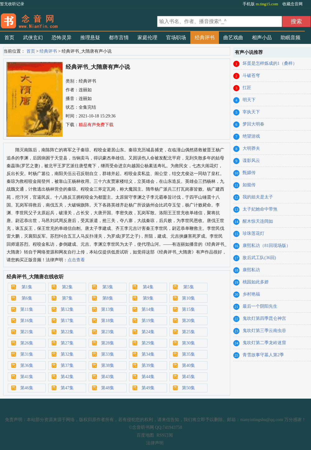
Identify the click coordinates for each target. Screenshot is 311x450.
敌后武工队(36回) (259, 257)
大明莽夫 (251, 148)
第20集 (188, 320)
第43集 (107, 376)
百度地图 (145, 435)
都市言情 (119, 37)
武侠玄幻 (33, 37)
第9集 (148, 298)
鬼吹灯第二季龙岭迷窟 (264, 342)
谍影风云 (251, 160)
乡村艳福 (251, 294)
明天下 (249, 99)
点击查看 (76, 260)
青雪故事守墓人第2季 (263, 355)
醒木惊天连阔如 (258, 221)
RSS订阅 (164, 435)
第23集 (107, 331)
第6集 (26, 298)
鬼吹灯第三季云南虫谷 (264, 330)
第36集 (26, 365)
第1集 (26, 287)
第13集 (107, 309)
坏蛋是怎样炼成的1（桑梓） (270, 63)
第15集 (188, 309)
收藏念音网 (292, 4)
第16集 (26, 320)
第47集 (67, 388)
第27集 (67, 343)
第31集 (26, 354)
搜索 (296, 21)
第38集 (107, 365)
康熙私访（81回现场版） (266, 245)
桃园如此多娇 (256, 282)
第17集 (67, 320)
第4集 (148, 287)
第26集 (26, 343)
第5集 (188, 287)
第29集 (148, 343)
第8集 (107, 298)
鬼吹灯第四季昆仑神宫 (264, 318)
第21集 (26, 331)
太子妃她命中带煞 (260, 209)
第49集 (148, 388)
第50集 (188, 388)
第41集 (26, 376)
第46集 (26, 388)
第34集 (148, 354)
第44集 (148, 376)
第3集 (107, 287)
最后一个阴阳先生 (260, 306)
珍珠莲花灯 (253, 233)
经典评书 (205, 37)
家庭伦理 (147, 37)
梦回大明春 (253, 124)
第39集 (148, 365)
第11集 (26, 309)
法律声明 (155, 443)
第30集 (188, 343)
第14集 (148, 309)
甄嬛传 (249, 172)
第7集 (67, 298)
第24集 (148, 331)
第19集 (148, 320)
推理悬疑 (90, 37)
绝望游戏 (251, 136)
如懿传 (249, 184)
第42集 (67, 376)
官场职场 (176, 37)
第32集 (67, 354)
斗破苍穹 (251, 75)
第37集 (67, 365)
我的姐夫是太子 (258, 197)
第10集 (188, 298)
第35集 (188, 354)
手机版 (261, 4)
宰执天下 (251, 112)
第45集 (188, 376)
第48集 (107, 388)
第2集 (67, 287)
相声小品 (262, 37)
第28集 (107, 343)
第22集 (67, 331)
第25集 (188, 331)
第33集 (107, 354)
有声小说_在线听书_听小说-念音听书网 (78, 19)
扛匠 (247, 87)
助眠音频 (290, 37)
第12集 (67, 309)
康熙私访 (251, 270)
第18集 (107, 320)
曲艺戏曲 (233, 37)
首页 (9, 37)
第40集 (188, 365)
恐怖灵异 (62, 37)
